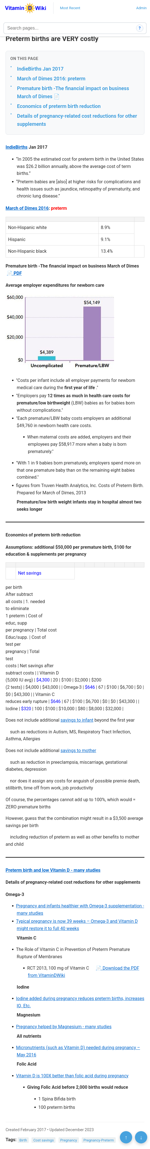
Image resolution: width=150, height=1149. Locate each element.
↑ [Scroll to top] (126, 1137)
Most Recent (70, 8)
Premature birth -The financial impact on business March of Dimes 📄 (73, 92)
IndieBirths (17, 147)
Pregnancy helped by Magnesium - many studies (64, 1026)
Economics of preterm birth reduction (59, 106)
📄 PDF (14, 273)
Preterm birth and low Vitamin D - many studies (53, 870)
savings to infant (77, 720)
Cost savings (43, 1140)
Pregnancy (68, 1140)
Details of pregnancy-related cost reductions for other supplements (77, 120)
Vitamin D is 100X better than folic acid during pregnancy (72, 1075)
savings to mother (78, 750)
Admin (141, 8)
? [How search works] (140, 28)
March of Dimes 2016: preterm (51, 78)
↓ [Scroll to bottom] (141, 1137)
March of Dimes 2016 (27, 208)
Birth (23, 1140)
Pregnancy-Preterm (98, 1140)
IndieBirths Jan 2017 (40, 69)
